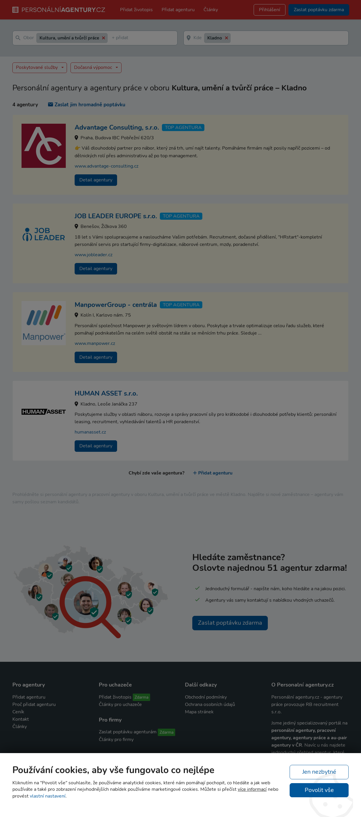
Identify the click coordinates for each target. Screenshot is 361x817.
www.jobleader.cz (93, 255)
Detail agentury (95, 180)
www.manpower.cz (95, 343)
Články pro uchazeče (120, 704)
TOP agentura (183, 127)
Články (211, 9)
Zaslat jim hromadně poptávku (86, 104)
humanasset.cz (90, 432)
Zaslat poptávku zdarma (230, 623)
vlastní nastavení (47, 796)
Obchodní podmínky (206, 697)
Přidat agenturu (178, 9)
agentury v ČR (286, 745)
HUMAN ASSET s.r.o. (106, 393)
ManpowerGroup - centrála (116, 304)
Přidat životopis (136, 9)
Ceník (18, 712)
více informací (252, 789)
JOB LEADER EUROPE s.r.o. (116, 216)
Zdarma (141, 697)
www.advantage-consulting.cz (106, 166)
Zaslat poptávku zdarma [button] (319, 9)
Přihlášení (269, 9)
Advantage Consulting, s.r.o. (117, 127)
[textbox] (113, 38)
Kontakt (20, 719)
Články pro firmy (116, 739)
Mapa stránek (199, 712)
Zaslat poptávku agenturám (128, 732)
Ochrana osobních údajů (210, 704)
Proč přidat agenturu (34, 704)
